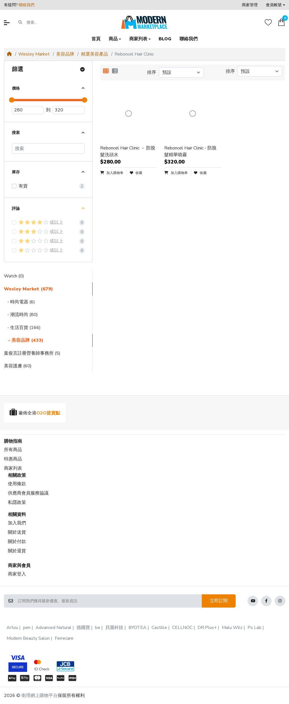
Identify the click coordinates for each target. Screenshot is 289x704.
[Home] (9, 54)
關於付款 (17, 542)
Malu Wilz (232, 627)
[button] (275, 5)
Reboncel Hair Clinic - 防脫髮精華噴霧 (190, 151)
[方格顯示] (106, 71)
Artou (12, 627)
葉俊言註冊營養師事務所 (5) (32, 353)
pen (26, 627)
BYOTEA (137, 627)
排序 (151, 72)
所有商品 (13, 450)
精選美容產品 (94, 54)
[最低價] (28, 110)
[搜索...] (48, 22)
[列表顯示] (115, 71)
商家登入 (17, 574)
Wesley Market (34, 54)
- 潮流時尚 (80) (21, 315)
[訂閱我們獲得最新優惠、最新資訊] (109, 601)
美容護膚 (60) (18, 366)
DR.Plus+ (207, 627)
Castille (159, 627)
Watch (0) (14, 276)
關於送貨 (17, 532)
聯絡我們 (26, 5)
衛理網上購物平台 (39, 695)
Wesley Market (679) (28, 289)
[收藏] (268, 22)
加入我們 (17, 523)
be (97, 627)
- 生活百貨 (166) (22, 328)
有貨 (23, 186)
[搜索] (48, 148)
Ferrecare (64, 638)
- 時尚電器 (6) (19, 302)
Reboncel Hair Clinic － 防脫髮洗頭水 (127, 151)
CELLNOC (182, 627)
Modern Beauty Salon (28, 638)
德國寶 (83, 627)
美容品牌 (65, 54)
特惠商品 (13, 459)
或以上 (41, 222)
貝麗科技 (114, 627)
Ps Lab (254, 627)
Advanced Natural (53, 627)
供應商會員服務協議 (28, 493)
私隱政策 (17, 502)
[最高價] (68, 110)
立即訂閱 (219, 601)
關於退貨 (17, 551)
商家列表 (13, 468)
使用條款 (17, 484)
